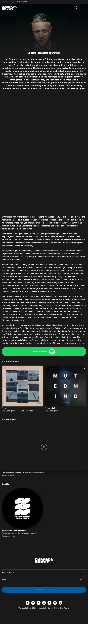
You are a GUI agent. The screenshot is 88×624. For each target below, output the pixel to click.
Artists (11, 2)
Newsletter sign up (44, 590)
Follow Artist (44, 351)
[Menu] (83, 8)
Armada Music (9, 8)
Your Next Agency (62, 608)
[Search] (77, 8)
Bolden (50, 608)
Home (4, 2)
